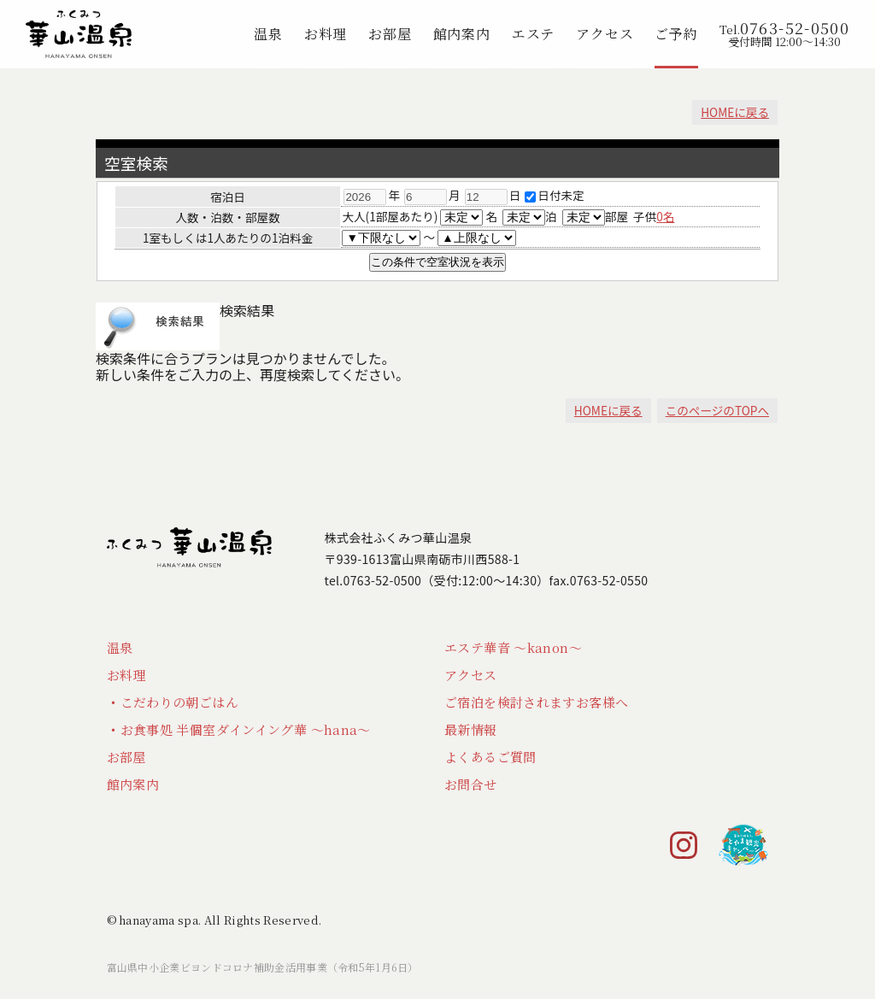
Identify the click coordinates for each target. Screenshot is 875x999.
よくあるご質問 (490, 757)
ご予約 (676, 34)
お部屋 (389, 34)
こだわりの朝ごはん (179, 702)
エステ (533, 34)
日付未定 (554, 194)
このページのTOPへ (717, 410)
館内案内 (461, 34)
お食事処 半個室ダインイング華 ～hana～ (245, 729)
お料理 (325, 34)
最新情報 (470, 729)
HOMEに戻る (735, 111)
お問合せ (470, 784)
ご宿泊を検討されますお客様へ (536, 702)
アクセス (604, 34)
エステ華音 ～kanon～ (513, 647)
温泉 (268, 34)
